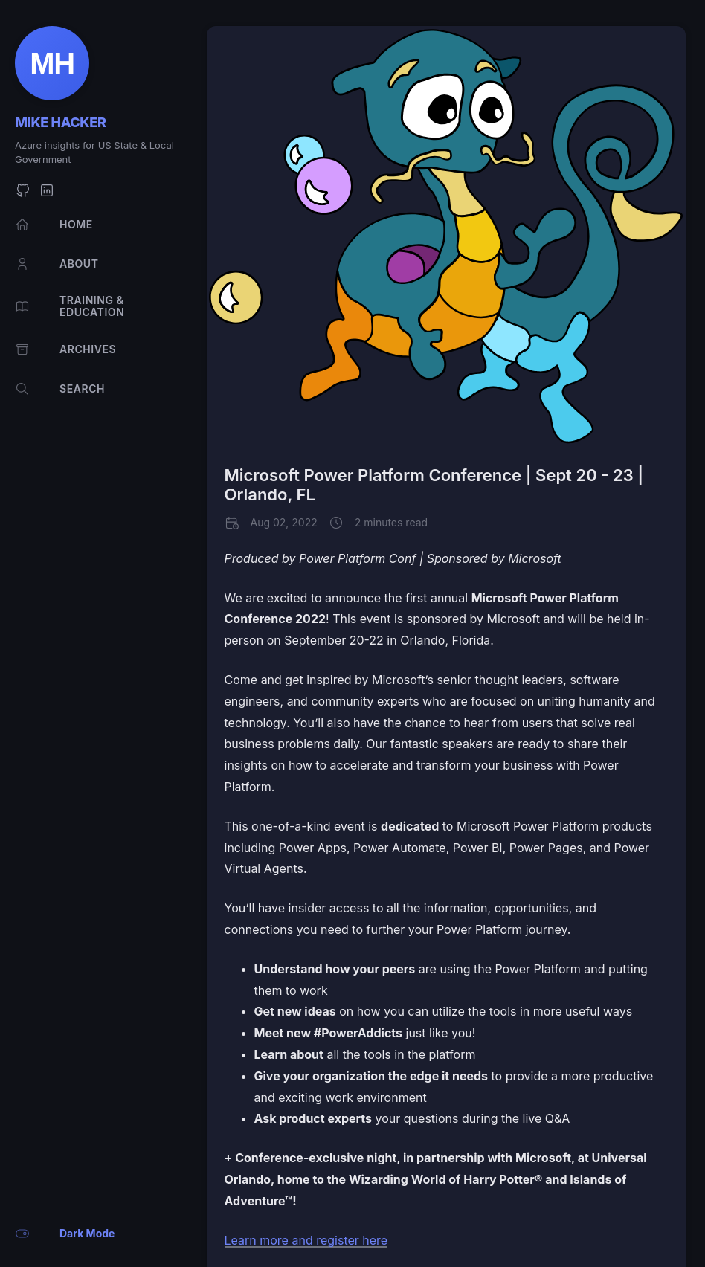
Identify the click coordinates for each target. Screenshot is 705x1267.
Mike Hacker (60, 122)
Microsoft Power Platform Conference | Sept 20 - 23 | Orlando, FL (434, 484)
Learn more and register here (306, 1240)
